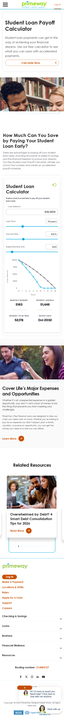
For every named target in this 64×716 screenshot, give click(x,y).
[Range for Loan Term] (32, 226)
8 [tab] (39, 546)
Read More (21, 530)
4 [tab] (25, 546)
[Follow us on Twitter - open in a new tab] (26, 677)
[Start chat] (50, 709)
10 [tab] (45, 546)
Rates (5, 592)
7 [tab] (35, 546)
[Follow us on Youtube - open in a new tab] (43, 677)
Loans (5, 625)
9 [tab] (42, 546)
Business (7, 635)
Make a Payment (12, 581)
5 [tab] (28, 546)
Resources (8, 655)
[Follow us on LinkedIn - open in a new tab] (38, 677)
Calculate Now (40, 63)
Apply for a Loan (12, 597)
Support (7, 602)
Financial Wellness (13, 645)
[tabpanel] (31, 507)
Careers (7, 608)
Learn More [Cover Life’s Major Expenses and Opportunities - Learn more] (13, 438)
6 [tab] (32, 546)
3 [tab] (22, 546)
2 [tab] (18, 546)
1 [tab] (15, 546)
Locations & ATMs (13, 587)
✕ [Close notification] (25, 687)
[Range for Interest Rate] (32, 239)
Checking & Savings (14, 616)
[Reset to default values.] (54, 185)
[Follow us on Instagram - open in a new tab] (32, 677)
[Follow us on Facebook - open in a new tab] (21, 677)
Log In (57, 4)
